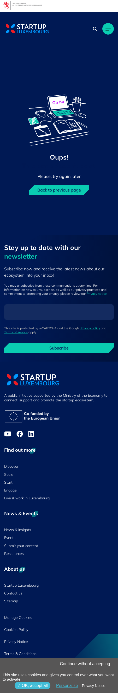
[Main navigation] (108, 29)
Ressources (14, 553)
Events (9, 537)
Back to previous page (59, 190)
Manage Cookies (18, 617)
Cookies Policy (16, 629)
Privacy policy (90, 328)
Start (8, 482)
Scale (8, 474)
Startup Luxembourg (21, 585)
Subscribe (59, 348)
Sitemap (11, 601)
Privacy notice (97, 294)
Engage (10, 490)
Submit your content (21, 545)
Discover (11, 466)
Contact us (13, 593)
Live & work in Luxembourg (27, 498)
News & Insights (17, 529)
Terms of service (16, 332)
